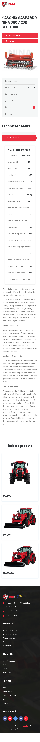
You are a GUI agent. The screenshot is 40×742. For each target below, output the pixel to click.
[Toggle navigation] (36, 4)
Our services (7, 672)
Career (5, 669)
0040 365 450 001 (10, 611)
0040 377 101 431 (10, 615)
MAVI (4, 688)
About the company (10, 661)
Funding (10, 41)
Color (20, 107)
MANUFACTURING (9, 695)
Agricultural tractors (10, 630)
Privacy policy (11, 729)
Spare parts (7, 646)
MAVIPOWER (7, 691)
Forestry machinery (9, 638)
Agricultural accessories (11, 634)
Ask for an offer (13, 35)
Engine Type (20, 94)
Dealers (5, 665)
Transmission (20, 81)
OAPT (5, 699)
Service (5, 642)
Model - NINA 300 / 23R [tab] (13, 138)
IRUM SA (25, 726)
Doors (8, 114)
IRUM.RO (6, 703)
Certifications (21, 729)
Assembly (20, 101)
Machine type (20, 88)
